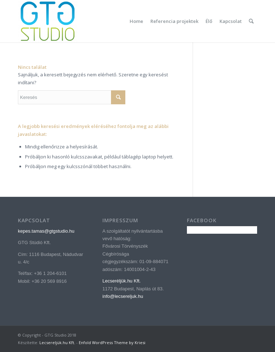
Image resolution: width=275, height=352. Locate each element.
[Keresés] (251, 21)
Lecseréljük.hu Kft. (121, 281)
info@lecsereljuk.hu (122, 296)
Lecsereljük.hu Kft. (57, 342)
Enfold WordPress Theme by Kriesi (112, 342)
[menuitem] (136, 21)
